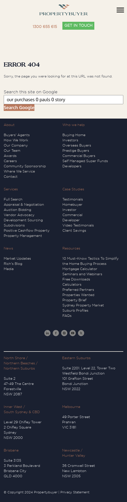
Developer (71, 220)
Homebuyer (72, 204)
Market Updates (17, 258)
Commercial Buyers (78, 156)
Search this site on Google (30, 92)
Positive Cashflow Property (27, 230)
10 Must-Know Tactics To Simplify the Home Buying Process (90, 261)
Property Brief (74, 300)
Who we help (73, 125)
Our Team (12, 150)
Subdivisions (14, 225)
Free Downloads (76, 279)
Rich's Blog (13, 264)
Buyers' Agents (17, 135)
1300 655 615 (45, 27)
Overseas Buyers (76, 145)
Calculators (71, 284)
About (9, 125)
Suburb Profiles (75, 310)
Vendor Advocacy (19, 215)
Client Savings (74, 230)
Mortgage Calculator (79, 269)
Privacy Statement (74, 492)
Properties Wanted (78, 295)
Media (9, 269)
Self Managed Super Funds (85, 161)
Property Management (23, 236)
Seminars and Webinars (82, 274)
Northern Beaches (19, 363)
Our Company (16, 145)
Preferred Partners (78, 290)
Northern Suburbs (19, 368)
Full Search (13, 199)
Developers (71, 166)
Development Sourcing (23, 220)
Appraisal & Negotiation (24, 204)
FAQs (67, 316)
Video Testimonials (78, 225)
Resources (71, 248)
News (8, 248)
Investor (69, 210)
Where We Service (19, 171)
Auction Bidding (17, 210)
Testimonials (72, 199)
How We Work (16, 140)
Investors (70, 140)
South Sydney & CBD (22, 412)
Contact (11, 176)
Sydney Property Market (83, 305)
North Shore (14, 358)
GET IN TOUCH (78, 26)
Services (11, 189)
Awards (10, 156)
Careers (10, 161)
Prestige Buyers (75, 150)
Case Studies (73, 189)
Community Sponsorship (25, 166)
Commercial (72, 215)
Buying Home (73, 135)
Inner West (13, 407)
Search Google (19, 107)
